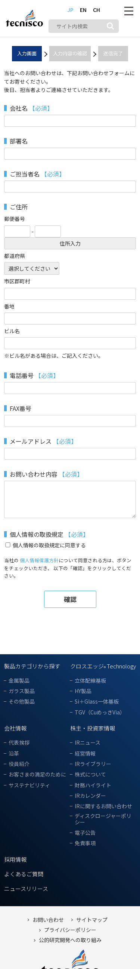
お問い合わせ (48, 920)
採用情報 (15, 859)
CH (96, 10)
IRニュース (87, 742)
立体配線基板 (90, 680)
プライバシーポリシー (70, 930)
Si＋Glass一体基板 (97, 701)
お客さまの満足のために (37, 774)
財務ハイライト (93, 785)
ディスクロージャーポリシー (103, 819)
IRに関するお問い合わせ (103, 806)
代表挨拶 (19, 742)
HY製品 (83, 691)
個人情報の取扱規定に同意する (49, 545)
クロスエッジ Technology (103, 666)
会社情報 (15, 728)
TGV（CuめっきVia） (100, 712)
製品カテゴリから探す (32, 666)
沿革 (14, 753)
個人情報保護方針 (39, 560)
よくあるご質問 (23, 874)
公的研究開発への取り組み (70, 940)
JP (70, 10)
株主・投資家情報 (92, 728)
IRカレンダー (90, 796)
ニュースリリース (26, 888)
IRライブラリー (93, 764)
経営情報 (85, 753)
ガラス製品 (22, 691)
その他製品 (22, 701)
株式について (90, 774)
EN (83, 10)
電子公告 (85, 833)
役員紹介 (19, 764)
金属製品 (19, 680)
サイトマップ (92, 920)
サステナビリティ (29, 785)
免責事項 (85, 843)
